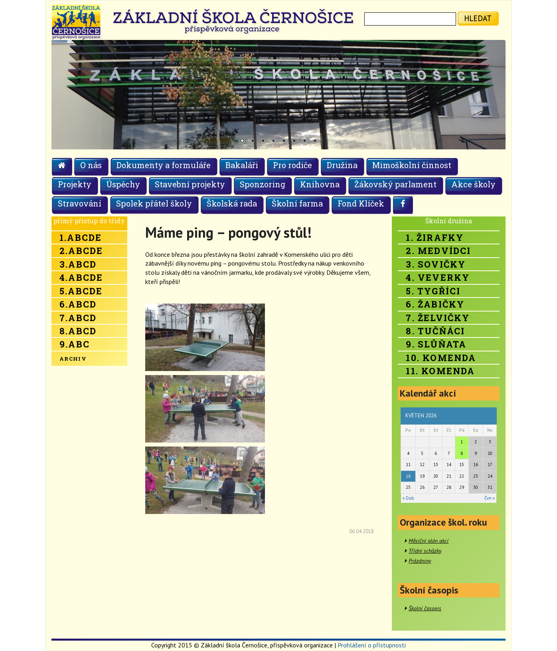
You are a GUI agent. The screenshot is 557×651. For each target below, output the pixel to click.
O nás (91, 165)
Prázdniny (420, 560)
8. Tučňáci (435, 331)
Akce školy (473, 184)
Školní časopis (425, 608)
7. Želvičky (438, 318)
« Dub (408, 498)
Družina (342, 165)
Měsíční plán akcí (428, 540)
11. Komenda (440, 371)
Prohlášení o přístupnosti (372, 645)
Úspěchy (123, 184)
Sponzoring (262, 184)
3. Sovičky (436, 264)
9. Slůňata (436, 344)
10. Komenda (441, 357)
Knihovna (320, 184)
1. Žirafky (435, 237)
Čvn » (489, 498)
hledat (478, 18)
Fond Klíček (361, 203)
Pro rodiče (292, 165)
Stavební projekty (190, 184)
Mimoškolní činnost (411, 165)
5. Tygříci (433, 291)
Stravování (79, 203)
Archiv (73, 358)
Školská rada (232, 203)
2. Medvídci (438, 250)
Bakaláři (241, 165)
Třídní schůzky (425, 550)
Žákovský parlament (395, 184)
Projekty (74, 184)
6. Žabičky (435, 304)
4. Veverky (438, 277)
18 (408, 476)
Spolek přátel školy (154, 203)
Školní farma (297, 203)
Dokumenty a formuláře (164, 165)
